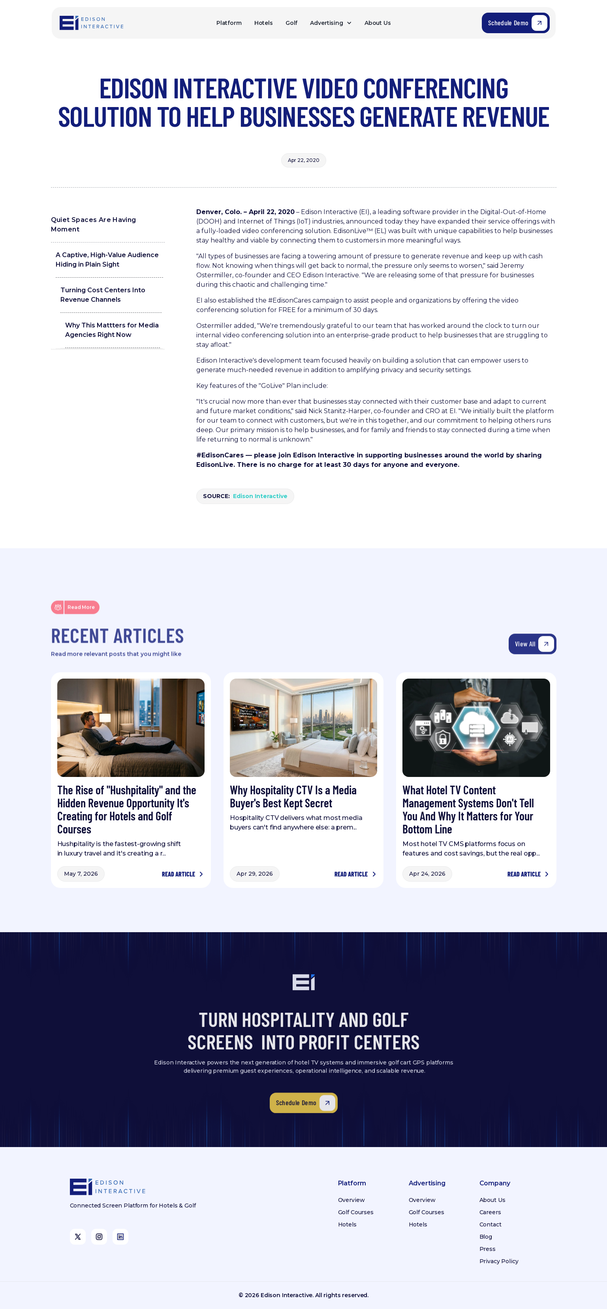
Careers (490, 1212)
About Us (378, 22)
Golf (291, 22)
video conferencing (272, 231)
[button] (331, 23)
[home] (92, 23)
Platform (229, 22)
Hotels (263, 22)
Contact (490, 1224)
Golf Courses (356, 1212)
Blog (485, 1236)
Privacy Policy (499, 1261)
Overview (351, 1200)
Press (487, 1249)
